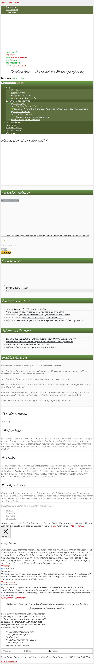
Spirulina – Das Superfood (18, 100)
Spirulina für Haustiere (21, 114)
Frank (8, 312)
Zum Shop (6, 252)
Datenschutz (12, 9)
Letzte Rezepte (18, 92)
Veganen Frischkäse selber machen (30, 309)
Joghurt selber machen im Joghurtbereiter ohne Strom (39, 312)
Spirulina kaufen (13, 122)
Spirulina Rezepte (19, 57)
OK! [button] (54, 526)
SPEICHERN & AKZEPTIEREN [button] (13, 598)
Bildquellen (11, 516)
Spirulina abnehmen (20, 111)
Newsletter (11, 12)
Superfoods (11, 125)
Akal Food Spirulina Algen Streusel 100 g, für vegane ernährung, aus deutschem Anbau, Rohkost (45, 235)
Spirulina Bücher (13, 130)
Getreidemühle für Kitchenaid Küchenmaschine (28, 344)
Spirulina (20, 82)
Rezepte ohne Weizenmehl (23, 98)
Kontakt (9, 510)
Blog (8, 87)
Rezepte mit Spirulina (21, 95)
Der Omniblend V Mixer (17, 288)
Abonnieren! (52, 651)
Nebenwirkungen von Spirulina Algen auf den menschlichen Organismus (50, 320)
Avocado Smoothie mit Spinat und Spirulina (43, 317)
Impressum (11, 7)
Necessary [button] (6, 566)
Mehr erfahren (77, 526)
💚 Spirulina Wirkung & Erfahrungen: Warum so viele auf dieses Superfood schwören (50, 109)
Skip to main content (10, 2)
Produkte (10, 54)
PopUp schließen (9, 661)
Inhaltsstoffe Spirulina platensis (25, 119)
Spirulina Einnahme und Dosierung (27, 106)
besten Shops (19, 65)
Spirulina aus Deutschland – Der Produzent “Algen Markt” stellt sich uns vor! (41, 338)
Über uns (10, 133)
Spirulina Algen (18, 103)
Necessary (8, 568)
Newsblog (15, 90)
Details (4, 249)
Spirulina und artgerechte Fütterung (32, 117)
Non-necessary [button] (8, 582)
